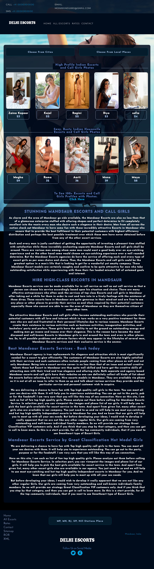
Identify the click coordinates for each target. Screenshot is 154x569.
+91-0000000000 (23, 5)
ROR (7, 535)
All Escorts (61, 24)
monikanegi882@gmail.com (73, 8)
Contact (87, 24)
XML (7, 539)
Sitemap (9, 531)
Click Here (77, 199)
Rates (76, 24)
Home (47, 24)
